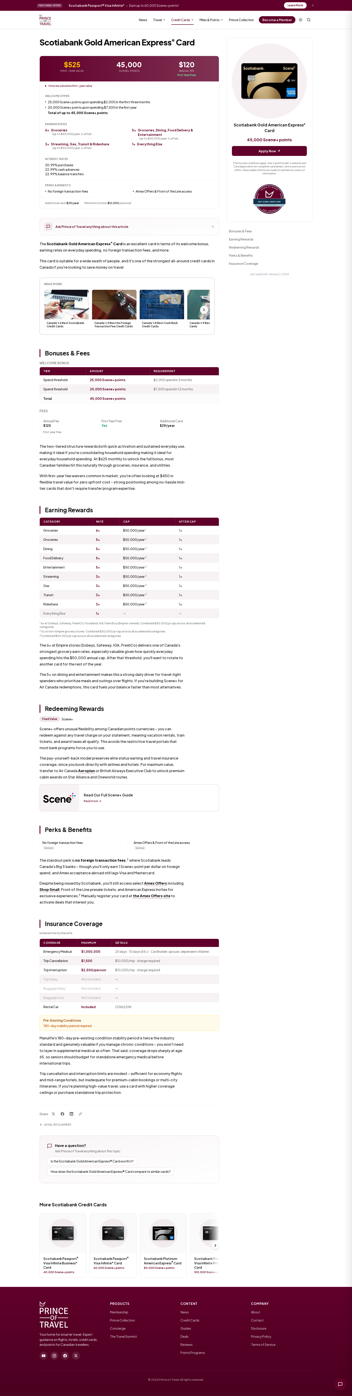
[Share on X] (53, 1113)
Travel (159, 20)
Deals (184, 1336)
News (143, 20)
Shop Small (49, 889)
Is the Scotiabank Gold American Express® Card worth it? (92, 1161)
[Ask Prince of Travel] (340, 1384)
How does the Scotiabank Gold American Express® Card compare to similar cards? (111, 1171)
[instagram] (54, 1356)
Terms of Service (263, 1344)
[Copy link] (80, 1113)
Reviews (186, 1344)
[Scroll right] (204, 310)
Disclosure (258, 1328)
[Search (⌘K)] (308, 20)
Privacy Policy (261, 1336)
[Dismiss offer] (312, 5)
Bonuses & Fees (240, 231)
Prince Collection (241, 20)
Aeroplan (86, 770)
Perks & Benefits (241, 255)
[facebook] (65, 1356)
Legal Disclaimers (55, 1124)
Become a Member (277, 20)
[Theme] (300, 20)
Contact (257, 1320)
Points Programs (192, 1353)
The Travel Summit (123, 1336)
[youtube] (44, 1356)
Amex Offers (155, 883)
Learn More (295, 5)
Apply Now (269, 151)
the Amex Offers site (151, 895)
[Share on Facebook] (62, 1113)
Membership (119, 1312)
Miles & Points (211, 20)
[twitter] (76, 1356)
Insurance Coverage (243, 263)
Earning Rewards (241, 239)
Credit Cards (182, 21)
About (255, 1312)
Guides (185, 1328)
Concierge (117, 1328)
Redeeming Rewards (244, 247)
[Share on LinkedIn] (71, 1113)
